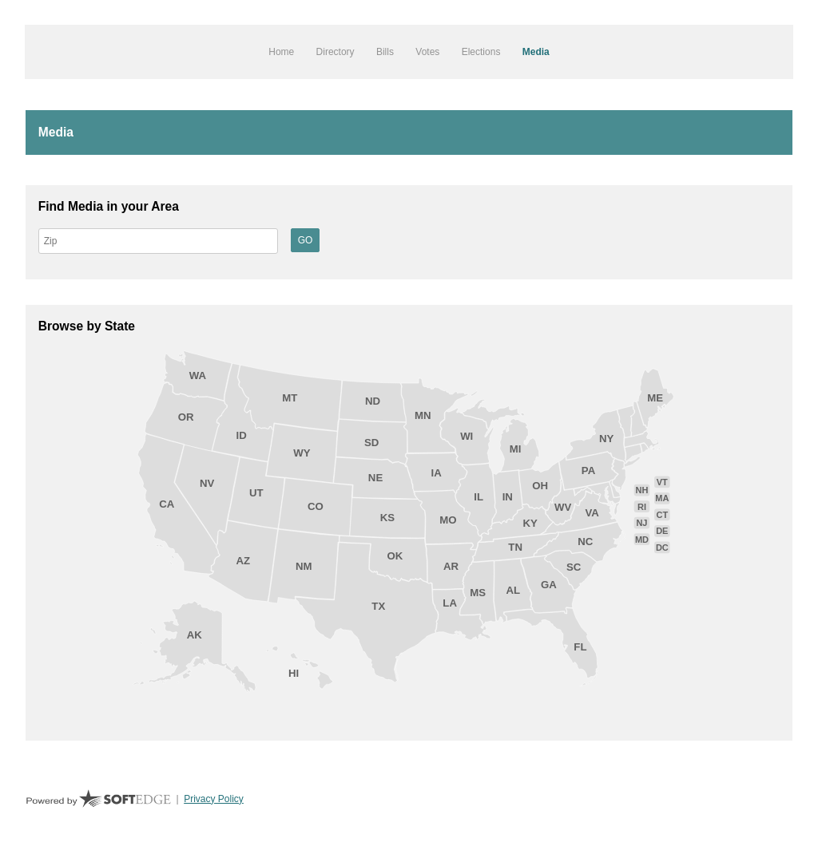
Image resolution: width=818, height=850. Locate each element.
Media (536, 51)
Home (281, 51)
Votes (427, 51)
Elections (481, 51)
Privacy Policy (214, 799)
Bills (385, 51)
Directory (335, 51)
